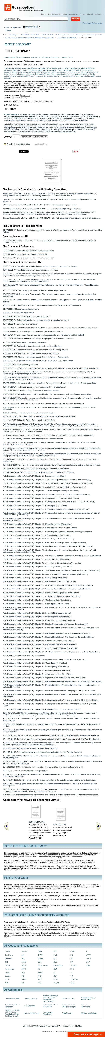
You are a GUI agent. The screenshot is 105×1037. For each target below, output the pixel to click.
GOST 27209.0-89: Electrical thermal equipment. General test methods (31, 353)
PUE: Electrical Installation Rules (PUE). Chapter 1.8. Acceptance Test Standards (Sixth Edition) (41, 498)
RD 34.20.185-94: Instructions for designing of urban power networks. (30, 748)
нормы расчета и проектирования (50, 126)
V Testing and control (64, 35)
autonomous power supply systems (34, 114)
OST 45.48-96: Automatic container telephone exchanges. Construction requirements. (37, 469)
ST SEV (73, 965)
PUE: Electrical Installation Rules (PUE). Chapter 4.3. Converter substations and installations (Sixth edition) (45, 574)
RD (54, 958)
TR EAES (74, 979)
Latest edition (57, 212)
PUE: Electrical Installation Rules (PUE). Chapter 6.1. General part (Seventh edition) (36, 604)
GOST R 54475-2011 (36, 822)
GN (6, 962)
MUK (24, 969)
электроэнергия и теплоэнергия (17, 131)
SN (71, 955)
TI (71, 972)
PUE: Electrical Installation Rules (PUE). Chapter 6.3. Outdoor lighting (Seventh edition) (37, 617)
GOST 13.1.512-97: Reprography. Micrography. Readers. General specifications (34, 290)
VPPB (88, 958)
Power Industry (68, 998)
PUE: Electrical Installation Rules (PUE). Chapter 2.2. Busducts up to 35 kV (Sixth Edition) (38, 539)
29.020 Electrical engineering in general (59, 205)
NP (23, 983)
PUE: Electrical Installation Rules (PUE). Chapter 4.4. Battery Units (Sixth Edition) (35, 578)
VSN (88, 965)
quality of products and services (75, 118)
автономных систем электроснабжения (37, 124)
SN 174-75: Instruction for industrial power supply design (25, 771)
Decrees (8, 958)
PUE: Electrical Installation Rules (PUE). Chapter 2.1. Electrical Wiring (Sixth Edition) (36, 535)
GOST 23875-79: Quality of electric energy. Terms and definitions (28, 258)
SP (71, 962)
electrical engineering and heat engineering (21, 116)
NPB (24, 979)
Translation (52, 14)
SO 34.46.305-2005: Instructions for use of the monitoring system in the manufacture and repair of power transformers (49, 780)
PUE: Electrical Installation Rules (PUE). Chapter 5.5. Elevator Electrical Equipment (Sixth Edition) (42, 596)
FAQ (34, 1026)
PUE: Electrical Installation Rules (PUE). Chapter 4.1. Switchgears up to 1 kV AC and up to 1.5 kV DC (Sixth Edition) (49, 502)
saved (8, 30)
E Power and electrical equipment (78, 212)
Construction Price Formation (12, 1006)
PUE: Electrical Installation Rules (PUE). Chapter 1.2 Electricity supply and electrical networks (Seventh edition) (47, 480)
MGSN (24, 951)
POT (39, 979)
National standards (10, 209)
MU (23, 972)
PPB (39, 983)
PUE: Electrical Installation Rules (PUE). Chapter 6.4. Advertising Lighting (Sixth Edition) (38, 674)
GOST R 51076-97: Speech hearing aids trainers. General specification (31, 390)
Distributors (73, 14)
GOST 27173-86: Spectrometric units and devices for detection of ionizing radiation (35, 350)
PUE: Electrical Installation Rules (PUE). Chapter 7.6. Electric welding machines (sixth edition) (40, 644)
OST (39, 962)
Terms (82, 14)
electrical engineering (84, 114)
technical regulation (52, 120)
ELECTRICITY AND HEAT (39, 218)
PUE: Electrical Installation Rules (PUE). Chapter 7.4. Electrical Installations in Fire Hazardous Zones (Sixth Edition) (48, 637)
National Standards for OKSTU (15, 218)
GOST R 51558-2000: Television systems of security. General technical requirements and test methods (43, 403)
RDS (55, 962)
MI (23, 955)
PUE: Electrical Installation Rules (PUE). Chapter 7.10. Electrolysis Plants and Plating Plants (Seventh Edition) (46, 494)
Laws (7, 972)
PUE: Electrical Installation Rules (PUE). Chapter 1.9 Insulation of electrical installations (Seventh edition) (44, 487)
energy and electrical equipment (73, 116)
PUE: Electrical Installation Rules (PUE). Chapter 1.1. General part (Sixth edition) (35, 506)
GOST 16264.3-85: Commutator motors (18, 313)
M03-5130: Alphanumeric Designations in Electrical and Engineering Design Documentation (39, 416)
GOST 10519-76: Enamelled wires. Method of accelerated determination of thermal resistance (40, 266)
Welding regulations (89, 1013)
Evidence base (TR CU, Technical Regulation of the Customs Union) (12, 1013)
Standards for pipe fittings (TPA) (88, 998)
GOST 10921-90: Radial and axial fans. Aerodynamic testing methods (30, 270)
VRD (88, 962)
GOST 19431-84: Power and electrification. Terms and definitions (28, 251)
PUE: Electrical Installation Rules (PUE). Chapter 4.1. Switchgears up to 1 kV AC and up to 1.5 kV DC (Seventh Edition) (50, 700)
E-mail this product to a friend (18, 144)
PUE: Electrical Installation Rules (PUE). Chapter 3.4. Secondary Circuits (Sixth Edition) (37, 567)
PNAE (40, 972)
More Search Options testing (92, 23)
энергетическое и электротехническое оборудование (53, 131)
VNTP (88, 955)
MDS (7, 983)
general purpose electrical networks (25, 118)
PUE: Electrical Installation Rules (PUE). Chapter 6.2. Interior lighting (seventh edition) (37, 613)
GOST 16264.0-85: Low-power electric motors (21, 309)
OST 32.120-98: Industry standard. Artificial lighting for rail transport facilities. (33, 439)
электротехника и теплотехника (81, 130)
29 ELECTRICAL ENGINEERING (28, 205)
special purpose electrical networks (29, 120)
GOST (7, 965)
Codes (7, 951)
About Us (90, 14)
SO (71, 958)
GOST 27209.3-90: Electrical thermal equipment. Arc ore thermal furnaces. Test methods (38, 361)
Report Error (42, 144)
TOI (71, 976)
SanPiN (56, 983)
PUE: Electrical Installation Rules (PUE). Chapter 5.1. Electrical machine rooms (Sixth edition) (40, 581)
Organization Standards (48, 1013)
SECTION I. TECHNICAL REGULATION (37, 35)
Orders (40, 958)
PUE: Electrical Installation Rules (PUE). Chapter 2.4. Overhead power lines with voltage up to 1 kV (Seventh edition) (49, 691)
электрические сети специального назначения (33, 130)
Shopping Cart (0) (31, 27)
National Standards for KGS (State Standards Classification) (26, 212)
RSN (55, 976)
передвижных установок (75, 126)
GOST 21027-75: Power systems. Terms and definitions (25, 254)
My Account (17, 27)
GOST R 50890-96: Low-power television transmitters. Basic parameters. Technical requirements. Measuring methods (49, 383)
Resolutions (58, 965)
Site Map (78, 1026)
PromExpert (14, 35)
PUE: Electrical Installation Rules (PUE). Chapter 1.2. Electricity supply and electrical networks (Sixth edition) (46, 509)
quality (59, 118)
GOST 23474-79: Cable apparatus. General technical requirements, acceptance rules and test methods (43, 335)
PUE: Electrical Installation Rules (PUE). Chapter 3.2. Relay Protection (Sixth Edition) (36, 559)
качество (7, 126)
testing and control (80, 120)
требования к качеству (64, 128)
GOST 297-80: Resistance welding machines (20, 365)
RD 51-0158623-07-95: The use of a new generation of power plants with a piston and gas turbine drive (43, 767)
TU (87, 951)
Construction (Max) (12, 998)
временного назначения (64, 124)
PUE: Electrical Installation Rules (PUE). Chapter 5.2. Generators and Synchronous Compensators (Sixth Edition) (48, 585)
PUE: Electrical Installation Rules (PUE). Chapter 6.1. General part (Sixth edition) (35, 663)
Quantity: (8, 137)
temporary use (66, 120)
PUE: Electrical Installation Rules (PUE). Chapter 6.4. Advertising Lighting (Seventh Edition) (39, 620)
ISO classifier (8, 205)
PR (54, 951)
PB (39, 969)
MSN (24, 962)
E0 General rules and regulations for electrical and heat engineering (49, 213)
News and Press (43, 1026)
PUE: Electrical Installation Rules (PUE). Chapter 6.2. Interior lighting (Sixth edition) (36, 667)
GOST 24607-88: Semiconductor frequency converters (24, 342)
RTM (55, 979)
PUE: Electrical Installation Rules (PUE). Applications (24, 655)
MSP (24, 965)
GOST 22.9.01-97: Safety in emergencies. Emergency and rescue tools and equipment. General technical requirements (50, 327)
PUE (55, 955)
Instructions (9, 969)
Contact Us (56, 1026)
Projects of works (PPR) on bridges (69, 1006)
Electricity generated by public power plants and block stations (76, 218)
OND (40, 951)
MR (23, 958)
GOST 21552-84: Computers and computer (20, 324)
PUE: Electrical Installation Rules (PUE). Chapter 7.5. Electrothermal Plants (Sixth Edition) (38, 641)
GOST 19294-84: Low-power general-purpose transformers (26, 316)
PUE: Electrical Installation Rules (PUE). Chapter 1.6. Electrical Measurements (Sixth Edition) (40, 528)
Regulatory (63, 14)
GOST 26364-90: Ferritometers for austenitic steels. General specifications (32, 346)
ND (23, 976)
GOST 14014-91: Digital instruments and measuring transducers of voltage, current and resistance (42, 305)
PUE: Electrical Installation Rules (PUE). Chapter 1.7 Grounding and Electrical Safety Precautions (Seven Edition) (48, 483)
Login (7, 27)
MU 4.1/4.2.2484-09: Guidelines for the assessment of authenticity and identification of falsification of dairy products (48, 435)
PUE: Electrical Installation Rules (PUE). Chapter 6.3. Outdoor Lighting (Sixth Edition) (36, 670)
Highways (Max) (30, 998)
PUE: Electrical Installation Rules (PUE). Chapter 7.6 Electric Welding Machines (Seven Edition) (41, 491)
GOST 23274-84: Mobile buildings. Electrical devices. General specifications (33, 331)
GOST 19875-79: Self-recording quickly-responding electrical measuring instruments (36, 320)
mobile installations (47, 118)
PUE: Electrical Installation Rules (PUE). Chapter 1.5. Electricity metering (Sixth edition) (37, 524)
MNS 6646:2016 (59, 825)
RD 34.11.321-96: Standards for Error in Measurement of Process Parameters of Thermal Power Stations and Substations (51, 735)
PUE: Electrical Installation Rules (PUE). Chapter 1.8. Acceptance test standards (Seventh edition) (42, 709)
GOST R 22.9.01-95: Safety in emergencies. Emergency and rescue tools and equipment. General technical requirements (51, 368)
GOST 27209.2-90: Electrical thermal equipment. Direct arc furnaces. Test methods (36, 357)
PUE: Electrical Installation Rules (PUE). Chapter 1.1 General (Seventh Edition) (34, 476)
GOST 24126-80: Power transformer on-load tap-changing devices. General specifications (38, 339)
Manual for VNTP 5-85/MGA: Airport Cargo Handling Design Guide (29, 420)
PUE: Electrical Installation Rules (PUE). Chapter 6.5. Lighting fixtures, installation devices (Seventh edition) (45, 624)
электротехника (60, 130)
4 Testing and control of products (89, 35)
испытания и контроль (84, 124)
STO (72, 969)
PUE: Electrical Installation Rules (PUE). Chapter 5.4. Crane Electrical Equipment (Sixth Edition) (41, 593)
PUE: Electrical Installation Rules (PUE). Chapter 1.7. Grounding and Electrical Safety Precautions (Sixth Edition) (47, 532)
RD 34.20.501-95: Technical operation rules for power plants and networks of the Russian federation (42, 752)
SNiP (72, 951)
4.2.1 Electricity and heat (66, 37)
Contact (99, 14)
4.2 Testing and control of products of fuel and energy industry (29, 37)
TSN (72, 983)
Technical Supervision (85, 1006)
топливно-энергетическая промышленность (35, 128)
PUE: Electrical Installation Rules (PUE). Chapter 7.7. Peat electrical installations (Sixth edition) (40, 648)
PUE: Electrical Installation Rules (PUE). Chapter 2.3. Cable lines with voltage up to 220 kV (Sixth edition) (44, 543)
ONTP (40, 955)
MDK (7, 979)
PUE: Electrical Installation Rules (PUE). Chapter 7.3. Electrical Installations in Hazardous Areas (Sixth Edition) (46, 633)
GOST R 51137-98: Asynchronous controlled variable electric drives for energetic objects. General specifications (47, 394)
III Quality (52, 199)
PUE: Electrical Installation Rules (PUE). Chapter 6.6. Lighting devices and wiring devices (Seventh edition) (45, 659)
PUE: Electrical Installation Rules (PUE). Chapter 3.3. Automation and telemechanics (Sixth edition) (42, 563)
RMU (55, 969)
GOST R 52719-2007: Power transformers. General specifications (29, 413)
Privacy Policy (67, 1026)
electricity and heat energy (49, 116)
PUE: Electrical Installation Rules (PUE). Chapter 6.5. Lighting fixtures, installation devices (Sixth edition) (44, 678)
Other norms (43, 965)
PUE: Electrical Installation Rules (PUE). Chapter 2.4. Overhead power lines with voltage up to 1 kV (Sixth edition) (48, 546)
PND (39, 976)
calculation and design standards (62, 114)
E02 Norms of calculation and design (70, 214)
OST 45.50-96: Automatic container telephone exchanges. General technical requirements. (39, 472)
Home (43, 14)
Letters (8, 976)
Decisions (9, 955)
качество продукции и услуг (23, 126)
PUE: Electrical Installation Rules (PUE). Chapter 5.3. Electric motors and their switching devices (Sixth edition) (47, 589)
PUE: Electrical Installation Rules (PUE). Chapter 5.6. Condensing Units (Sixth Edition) (37, 600)
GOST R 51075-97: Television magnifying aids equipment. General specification (34, 387)
